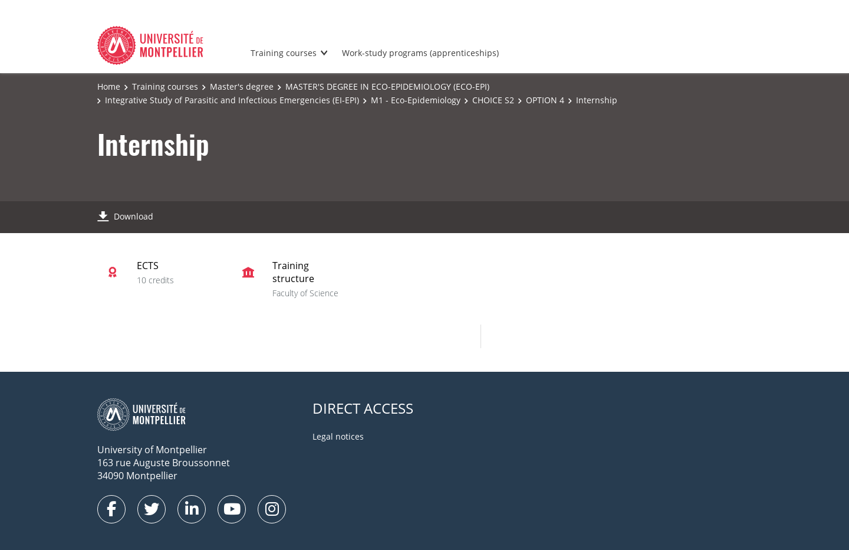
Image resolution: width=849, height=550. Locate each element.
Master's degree (242, 86)
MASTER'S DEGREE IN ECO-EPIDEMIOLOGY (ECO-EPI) (387, 86)
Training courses (284, 52)
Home (108, 86)
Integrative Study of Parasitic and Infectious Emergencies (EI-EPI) (232, 100)
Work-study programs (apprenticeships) (420, 52)
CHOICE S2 (493, 100)
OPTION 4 (545, 100)
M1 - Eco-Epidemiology (415, 100)
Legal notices (338, 436)
